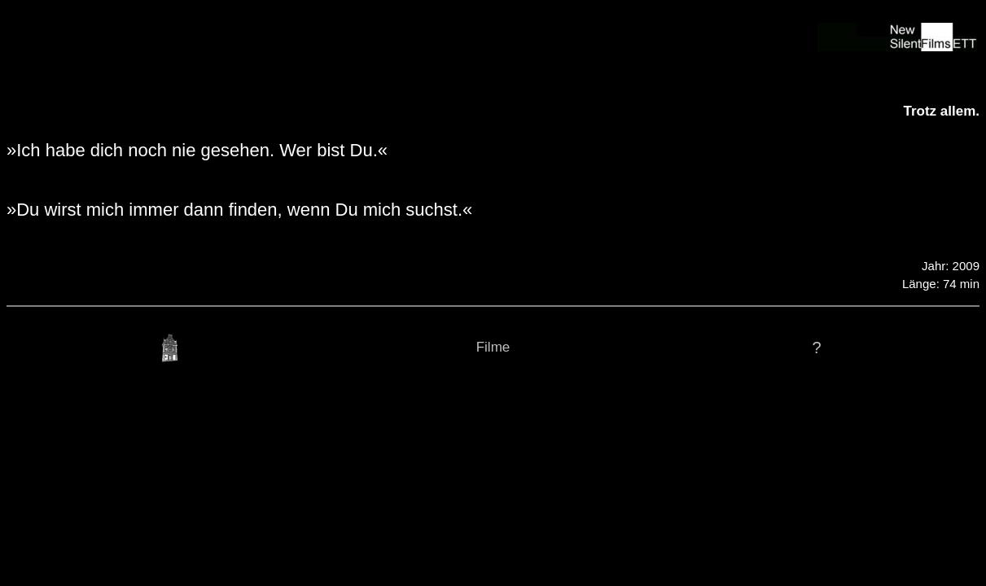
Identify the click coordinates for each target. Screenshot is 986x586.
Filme (493, 347)
